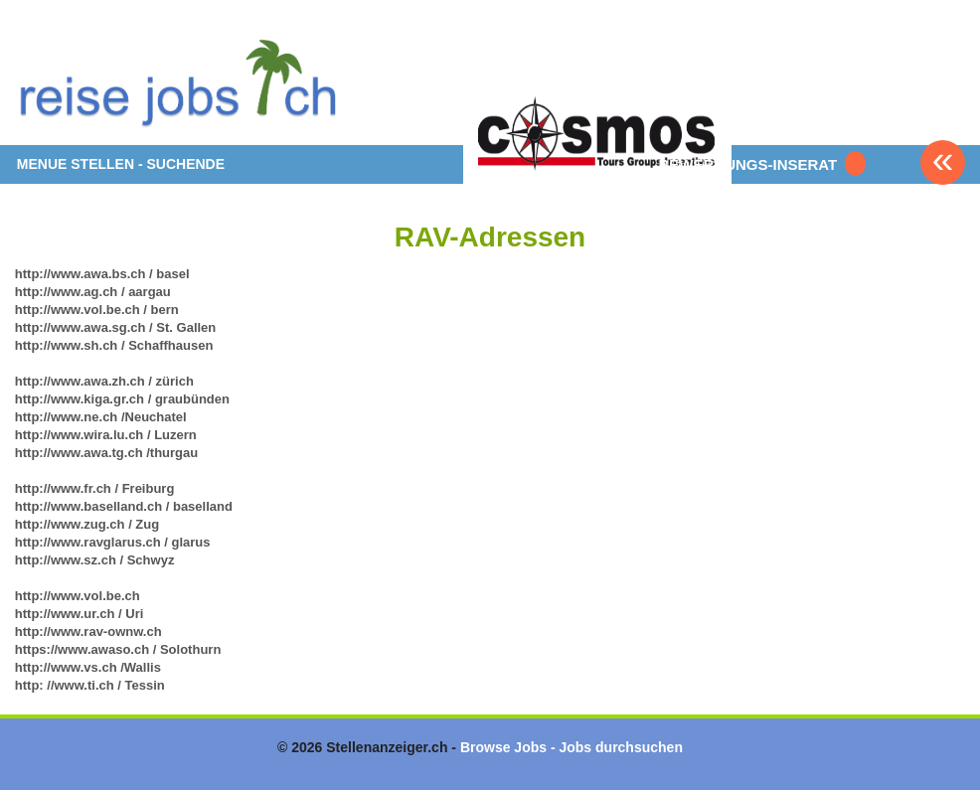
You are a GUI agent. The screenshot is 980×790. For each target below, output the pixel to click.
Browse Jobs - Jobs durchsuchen (571, 747)
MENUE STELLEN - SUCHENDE (121, 164)
